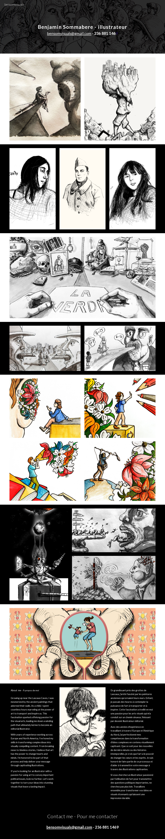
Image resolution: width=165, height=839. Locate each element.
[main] (82, 27)
